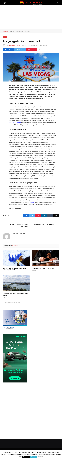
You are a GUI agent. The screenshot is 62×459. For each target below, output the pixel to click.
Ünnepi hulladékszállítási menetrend (44, 224)
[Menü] (5, 3)
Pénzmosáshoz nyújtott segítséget (43, 268)
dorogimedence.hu (14, 45)
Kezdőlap (12, 31)
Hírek (4, 37)
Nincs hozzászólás (33, 45)
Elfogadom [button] (26, 456)
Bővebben (40, 456)
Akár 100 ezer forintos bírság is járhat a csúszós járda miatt (15, 269)
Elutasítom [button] (33, 456)
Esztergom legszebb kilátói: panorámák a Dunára (15, 294)
